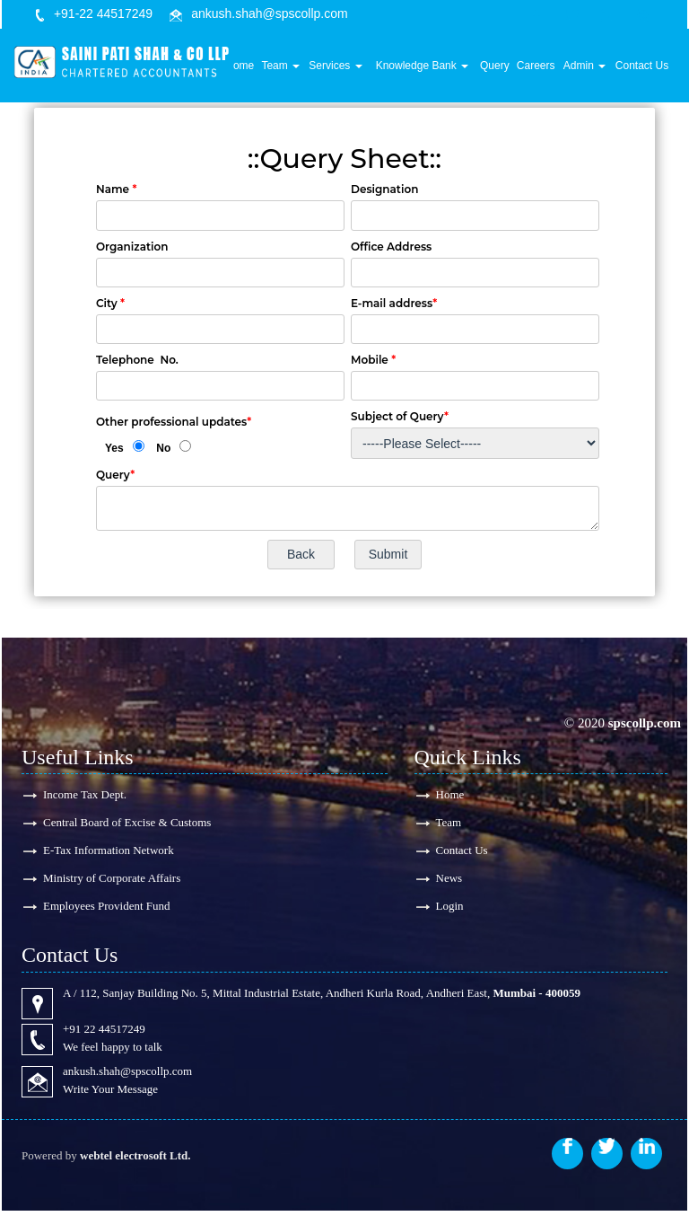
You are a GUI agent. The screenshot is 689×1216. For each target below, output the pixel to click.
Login (450, 909)
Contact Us (643, 69)
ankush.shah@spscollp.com (269, 13)
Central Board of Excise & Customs (127, 823)
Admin (589, 69)
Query (504, 69)
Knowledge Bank (434, 69)
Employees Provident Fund (106, 909)
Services (352, 69)
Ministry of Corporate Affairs (111, 880)
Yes (114, 448)
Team (301, 69)
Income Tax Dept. (84, 794)
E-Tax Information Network (108, 852)
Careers (543, 69)
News (449, 880)
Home (262, 69)
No (163, 448)
